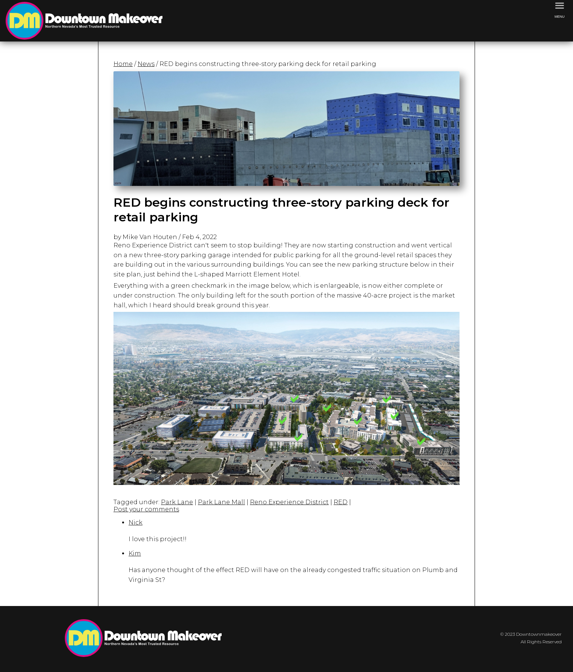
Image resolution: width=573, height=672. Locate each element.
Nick (135, 522)
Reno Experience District (289, 502)
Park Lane (177, 502)
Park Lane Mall (221, 502)
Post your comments (146, 509)
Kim (135, 553)
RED (341, 502)
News (146, 64)
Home (123, 64)
